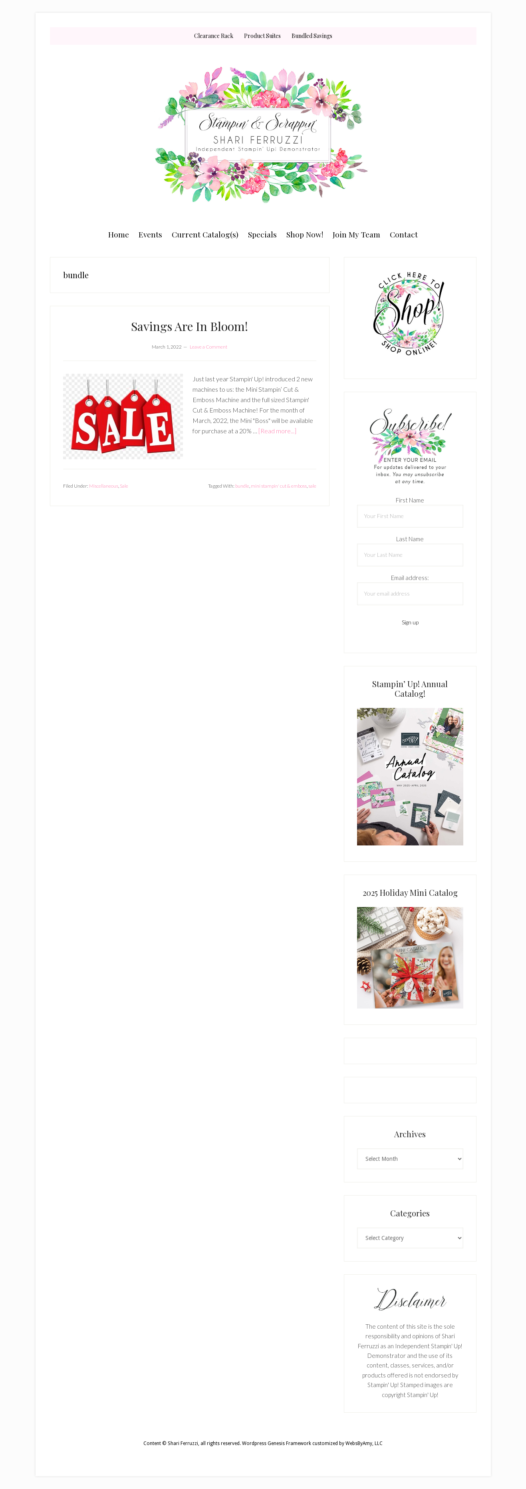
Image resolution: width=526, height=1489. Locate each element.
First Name (410, 500)
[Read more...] (277, 431)
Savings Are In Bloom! (189, 326)
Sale (124, 486)
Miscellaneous (103, 486)
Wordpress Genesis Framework (276, 1443)
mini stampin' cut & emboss (279, 486)
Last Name (410, 538)
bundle (242, 486)
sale (312, 486)
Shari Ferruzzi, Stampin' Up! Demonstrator (263, 135)
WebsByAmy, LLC (364, 1443)
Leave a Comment (208, 347)
